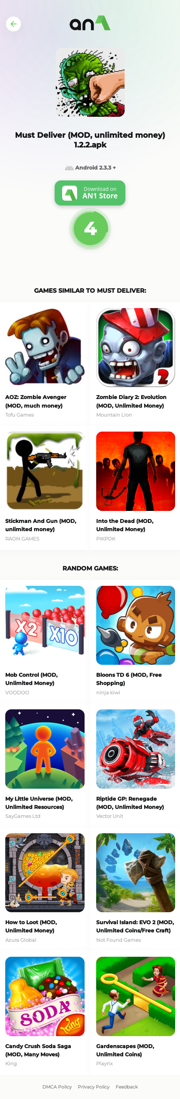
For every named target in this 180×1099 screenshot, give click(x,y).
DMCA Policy (57, 1087)
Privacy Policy (94, 1087)
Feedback (127, 1087)
